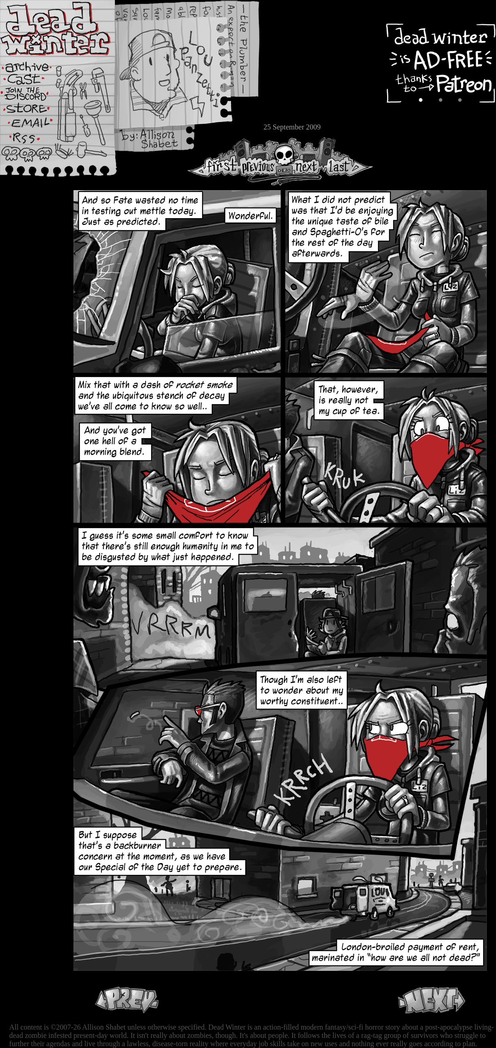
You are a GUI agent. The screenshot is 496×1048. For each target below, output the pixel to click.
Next (303, 161)
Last (348, 161)
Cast (34, 81)
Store (34, 111)
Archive (34, 66)
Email (34, 126)
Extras (34, 97)
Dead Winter (69, 29)
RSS (34, 143)
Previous (261, 161)
